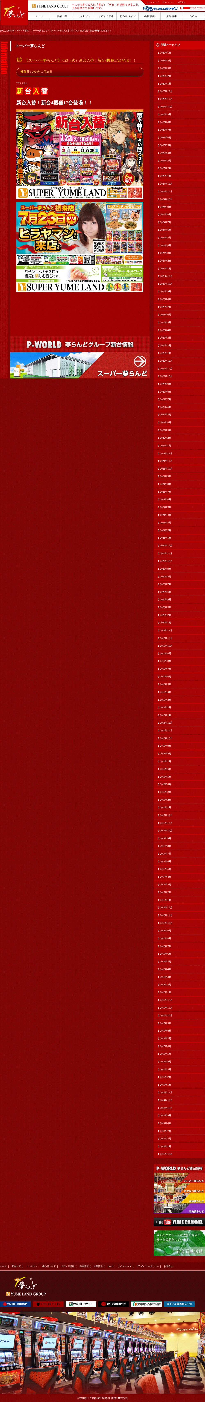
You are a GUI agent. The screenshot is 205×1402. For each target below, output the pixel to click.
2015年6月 (165, 1046)
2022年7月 (165, 399)
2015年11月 (166, 1007)
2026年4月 (165, 60)
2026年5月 (165, 52)
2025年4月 (165, 152)
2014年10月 (166, 1107)
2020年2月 (165, 615)
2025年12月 (166, 91)
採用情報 (84, 1266)
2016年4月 (165, 969)
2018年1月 (165, 807)
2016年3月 (165, 976)
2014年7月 (165, 1131)
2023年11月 (166, 276)
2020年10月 (166, 561)
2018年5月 (165, 776)
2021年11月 (166, 460)
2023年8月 (165, 299)
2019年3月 (165, 699)
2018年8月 (165, 753)
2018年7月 (165, 761)
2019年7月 (165, 668)
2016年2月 (165, 984)
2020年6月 (165, 591)
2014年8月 (165, 1123)
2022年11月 (166, 368)
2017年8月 (165, 845)
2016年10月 (166, 923)
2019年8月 (165, 661)
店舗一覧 (16, 1266)
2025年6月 (165, 137)
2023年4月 (165, 330)
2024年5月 (165, 237)
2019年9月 (165, 653)
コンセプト (31, 1266)
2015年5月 (165, 1053)
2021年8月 (165, 484)
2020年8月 (165, 576)
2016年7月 (165, 946)
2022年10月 (166, 376)
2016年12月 (166, 907)
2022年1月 (165, 445)
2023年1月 (165, 353)
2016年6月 (165, 953)
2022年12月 (166, 360)
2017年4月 (165, 876)
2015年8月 (165, 1030)
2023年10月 (166, 283)
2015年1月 (165, 1084)
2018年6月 (165, 769)
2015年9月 (165, 1023)
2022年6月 (165, 407)
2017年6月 (165, 861)
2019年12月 (166, 630)
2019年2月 (165, 707)
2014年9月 (165, 1115)
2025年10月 (166, 106)
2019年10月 (166, 645)
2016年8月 (165, 938)
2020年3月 (165, 607)
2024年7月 (165, 222)
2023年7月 (165, 307)
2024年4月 (165, 245)
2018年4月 (165, 784)
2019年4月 (165, 692)
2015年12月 (166, 1000)
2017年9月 (165, 838)
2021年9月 (165, 476)
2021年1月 (165, 537)
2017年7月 (165, 853)
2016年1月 (165, 992)
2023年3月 (165, 337)
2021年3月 (165, 522)
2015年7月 (165, 1038)
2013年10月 (166, 1154)
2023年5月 (165, 322)
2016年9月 (165, 930)
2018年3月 (165, 792)
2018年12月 (166, 722)
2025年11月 (166, 99)
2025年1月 (165, 176)
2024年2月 (165, 260)
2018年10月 (166, 738)
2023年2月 (165, 345)
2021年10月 (166, 468)
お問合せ (181, 2)
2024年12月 (166, 183)
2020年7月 (165, 584)
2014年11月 (166, 1100)
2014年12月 (166, 1092)
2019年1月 (165, 715)
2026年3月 (165, 68)
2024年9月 (165, 206)
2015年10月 (166, 1015)
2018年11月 (166, 730)
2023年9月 (165, 291)
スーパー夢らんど (39, 30)
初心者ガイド (49, 1266)
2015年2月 (165, 1077)
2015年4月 (165, 1061)
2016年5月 (165, 961)
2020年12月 (166, 545)
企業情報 (98, 1266)
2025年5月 (165, 145)
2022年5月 (165, 414)
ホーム (3, 1266)
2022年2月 (165, 437)
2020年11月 (166, 553)
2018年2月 (165, 799)
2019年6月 (165, 676)
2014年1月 (165, 1146)
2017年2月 (165, 892)
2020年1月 (165, 622)
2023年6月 (165, 314)
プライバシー (168, 2)
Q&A (110, 1266)
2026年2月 (165, 76)
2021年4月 (165, 515)
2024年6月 (165, 229)
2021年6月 (165, 499)
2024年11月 (166, 191)
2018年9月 (165, 745)
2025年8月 (165, 122)
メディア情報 (22, 30)
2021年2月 (165, 530)
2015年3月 (165, 1069)
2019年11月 (166, 638)
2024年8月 (165, 214)
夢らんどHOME (7, 30)
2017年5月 (165, 869)
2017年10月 (166, 830)
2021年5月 (165, 507)
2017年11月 (166, 823)
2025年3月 (165, 160)
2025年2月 (165, 168)
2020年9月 (165, 568)
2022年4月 (165, 422)
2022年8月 (165, 391)
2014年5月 (165, 1138)
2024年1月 (165, 268)
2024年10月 (166, 199)
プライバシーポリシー (147, 1266)
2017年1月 (165, 900)
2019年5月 (165, 684)
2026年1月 (165, 83)
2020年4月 (165, 599)
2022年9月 (165, 384)
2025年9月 (165, 114)
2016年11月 (166, 915)
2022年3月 (165, 430)
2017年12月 (166, 815)
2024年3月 (165, 253)
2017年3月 (165, 884)
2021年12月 (166, 453)
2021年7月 (165, 491)
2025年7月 (165, 129)
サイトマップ (153, 2)
